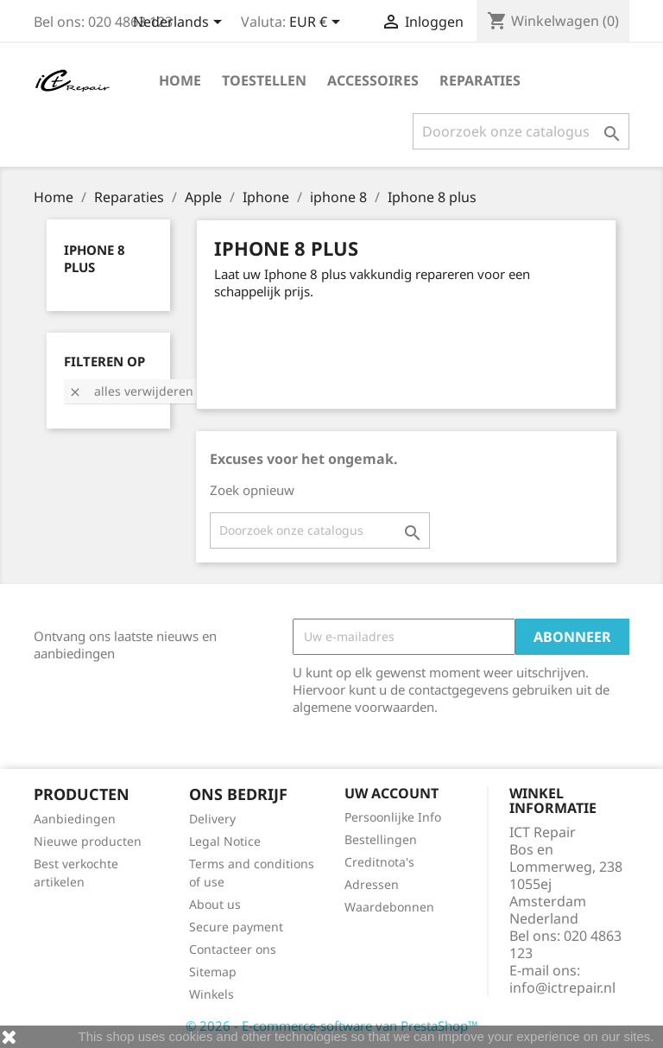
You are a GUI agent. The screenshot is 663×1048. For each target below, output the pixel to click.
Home (180, 80)
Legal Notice (225, 841)
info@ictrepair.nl (562, 987)
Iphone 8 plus (94, 258)
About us (215, 904)
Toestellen (264, 80)
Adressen (371, 884)
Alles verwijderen (130, 391)
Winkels (211, 994)
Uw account (391, 793)
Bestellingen (380, 839)
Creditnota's (379, 862)
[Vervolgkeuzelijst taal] (180, 23)
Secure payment (236, 926)
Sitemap (213, 971)
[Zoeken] (521, 131)
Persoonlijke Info (392, 817)
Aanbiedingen (75, 818)
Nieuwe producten (88, 841)
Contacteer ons (232, 949)
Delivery (212, 818)
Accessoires (373, 80)
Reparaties (480, 80)
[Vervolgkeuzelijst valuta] (317, 23)
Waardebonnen (389, 907)
